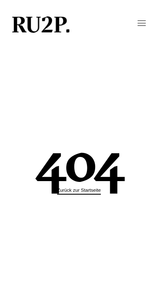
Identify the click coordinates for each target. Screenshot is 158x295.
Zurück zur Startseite (79, 190)
